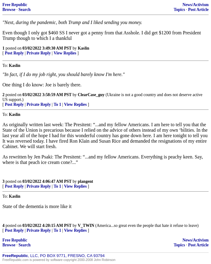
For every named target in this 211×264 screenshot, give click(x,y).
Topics (179, 9)
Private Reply (39, 53)
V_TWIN (86, 225)
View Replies (65, 53)
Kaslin (83, 48)
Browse (8, 9)
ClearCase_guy (91, 94)
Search (24, 9)
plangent (85, 181)
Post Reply (14, 53)
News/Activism (196, 4)
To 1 (57, 104)
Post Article (198, 9)
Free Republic (14, 4)
